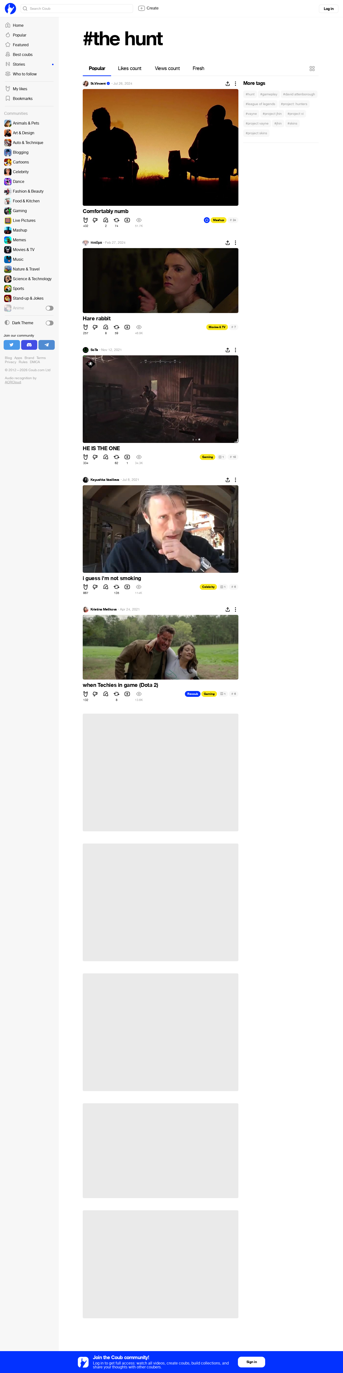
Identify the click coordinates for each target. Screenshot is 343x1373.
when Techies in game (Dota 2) (120, 685)
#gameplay (268, 94)
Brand (29, 358)
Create (148, 8)
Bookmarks (19, 98)
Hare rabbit (97, 318)
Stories (29, 64)
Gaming (207, 457)
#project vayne (257, 123)
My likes (16, 89)
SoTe (94, 350)
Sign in (251, 1362)
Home (14, 25)
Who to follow (21, 74)
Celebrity (208, 587)
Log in (329, 8)
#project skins (256, 133)
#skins (292, 123)
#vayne (251, 113)
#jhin (278, 123)
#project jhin (272, 113)
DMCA (35, 362)
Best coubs (19, 54)
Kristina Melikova (103, 609)
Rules (23, 362)
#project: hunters (294, 104)
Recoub (192, 694)
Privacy (10, 362)
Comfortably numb (105, 211)
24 (233, 220)
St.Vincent (98, 83)
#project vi (296, 113)
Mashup (218, 220)
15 (233, 457)
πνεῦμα (96, 242)
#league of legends (260, 104)
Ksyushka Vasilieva (104, 480)
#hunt (250, 94)
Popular (15, 35)
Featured (16, 45)
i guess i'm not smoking (112, 578)
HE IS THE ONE (101, 448)
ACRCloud (13, 382)
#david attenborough (299, 94)
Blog (8, 358)
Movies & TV (217, 327)
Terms (41, 358)
